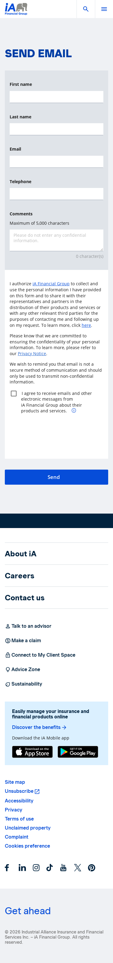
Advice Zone (22, 670)
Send (54, 477)
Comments (21, 214)
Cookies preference (27, 846)
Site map (15, 782)
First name (21, 84)
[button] (86, 9)
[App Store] (32, 752)
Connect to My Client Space (40, 655)
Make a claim (23, 641)
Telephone (20, 181)
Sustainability (23, 684)
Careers (19, 575)
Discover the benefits (39, 727)
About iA (20, 553)
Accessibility (19, 801)
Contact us (25, 597)
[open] (104, 9)
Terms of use (19, 819)
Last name (20, 117)
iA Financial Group (51, 283)
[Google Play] (78, 752)
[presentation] (55, 439)
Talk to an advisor (28, 626)
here (86, 325)
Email (15, 149)
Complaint (16, 837)
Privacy (13, 810)
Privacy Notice (32, 353)
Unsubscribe (19, 791)
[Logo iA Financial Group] (16, 13)
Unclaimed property (28, 828)
